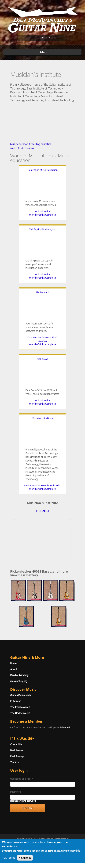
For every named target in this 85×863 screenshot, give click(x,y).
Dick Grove (42, 359)
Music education (19, 144)
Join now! (64, 727)
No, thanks (25, 857)
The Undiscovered (20, 713)
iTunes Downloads (20, 695)
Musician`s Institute (42, 418)
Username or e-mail (21, 778)
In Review (15, 701)
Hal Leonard (42, 292)
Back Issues (16, 750)
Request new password (23, 800)
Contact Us (16, 744)
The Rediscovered (20, 707)
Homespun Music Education (43, 170)
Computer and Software (39, 337)
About (13, 669)
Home (13, 663)
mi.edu (42, 510)
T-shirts (14, 762)
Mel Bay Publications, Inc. (42, 229)
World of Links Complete (22, 148)
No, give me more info (68, 850)
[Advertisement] (42, 542)
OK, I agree (9, 857)
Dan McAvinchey (19, 675)
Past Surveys (17, 756)
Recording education (40, 144)
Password (16, 791)
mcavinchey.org (18, 681)
